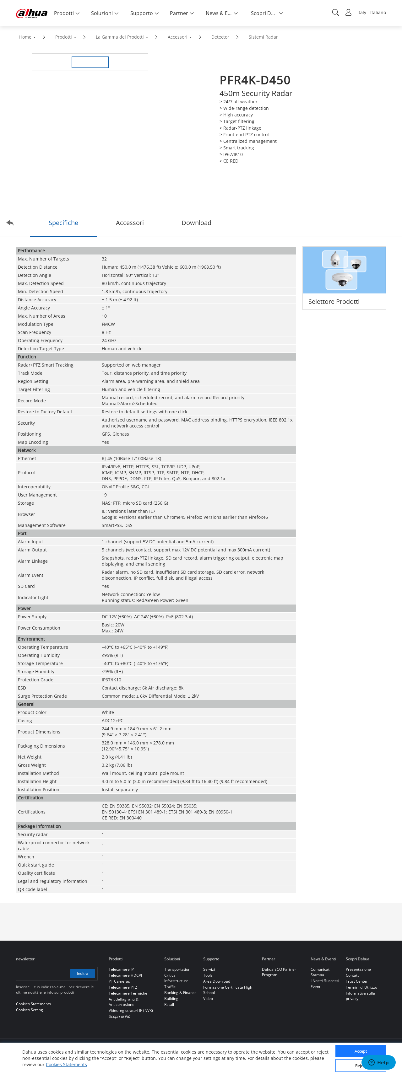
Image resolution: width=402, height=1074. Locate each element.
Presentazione (358, 969)
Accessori (177, 37)
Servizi (209, 969)
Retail (169, 1004)
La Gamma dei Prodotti (120, 37)
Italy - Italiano (371, 12)
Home (25, 37)
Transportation (177, 969)
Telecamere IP (121, 969)
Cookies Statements (66, 1064)
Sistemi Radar (263, 37)
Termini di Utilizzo (361, 987)
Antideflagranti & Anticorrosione (124, 1001)
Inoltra (82, 973)
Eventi (316, 986)
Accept (361, 1051)
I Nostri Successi (325, 980)
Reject (361, 1065)
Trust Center (357, 981)
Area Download (216, 981)
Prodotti (63, 37)
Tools (208, 975)
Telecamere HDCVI (125, 975)
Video (208, 998)
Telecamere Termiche (128, 993)
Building (171, 998)
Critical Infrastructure (176, 978)
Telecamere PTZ (123, 987)
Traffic (170, 986)
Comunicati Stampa (320, 972)
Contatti (353, 975)
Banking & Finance (180, 992)
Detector (220, 37)
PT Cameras (119, 981)
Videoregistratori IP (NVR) (131, 1010)
